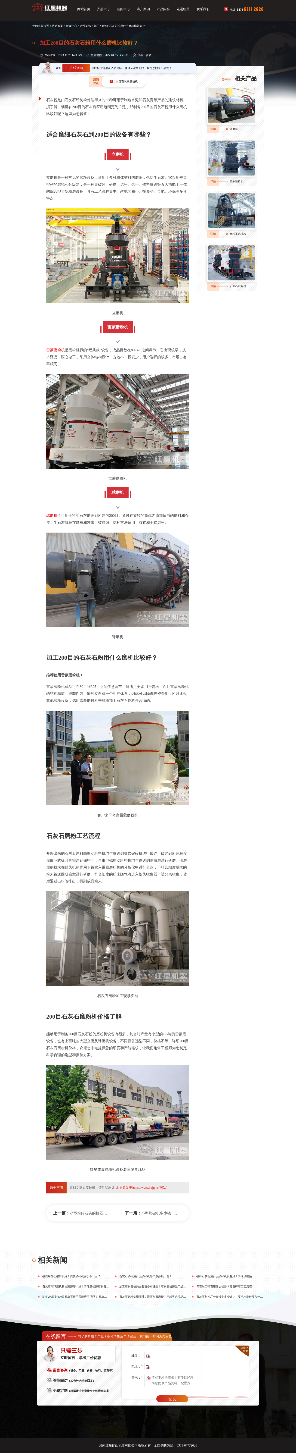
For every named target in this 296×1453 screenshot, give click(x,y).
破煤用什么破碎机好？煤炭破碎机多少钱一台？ (71, 1276)
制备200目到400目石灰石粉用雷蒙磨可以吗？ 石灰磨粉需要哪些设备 (84, 1296)
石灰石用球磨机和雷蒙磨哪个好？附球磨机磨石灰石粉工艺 (78, 1286)
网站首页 (83, 9)
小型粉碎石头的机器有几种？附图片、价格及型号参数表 (116, 1213)
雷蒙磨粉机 (55, 350)
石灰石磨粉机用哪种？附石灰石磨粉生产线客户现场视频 (154, 1296)
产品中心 (103, 9)
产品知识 (85, 26)
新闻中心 (123, 9)
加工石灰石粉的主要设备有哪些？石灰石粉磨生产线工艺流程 (156, 1286)
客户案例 (143, 9)
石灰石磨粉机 (238, 286)
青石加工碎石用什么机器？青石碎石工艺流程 (224, 1286)
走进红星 (183, 9)
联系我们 (203, 9)
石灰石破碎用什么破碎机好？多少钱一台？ (145, 1276)
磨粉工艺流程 (238, 233)
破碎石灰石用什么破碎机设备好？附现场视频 (224, 1276)
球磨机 (51, 516)
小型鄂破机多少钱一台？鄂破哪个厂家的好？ (178, 1213)
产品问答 (163, 9)
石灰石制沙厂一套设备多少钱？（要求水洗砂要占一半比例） (233, 1296)
